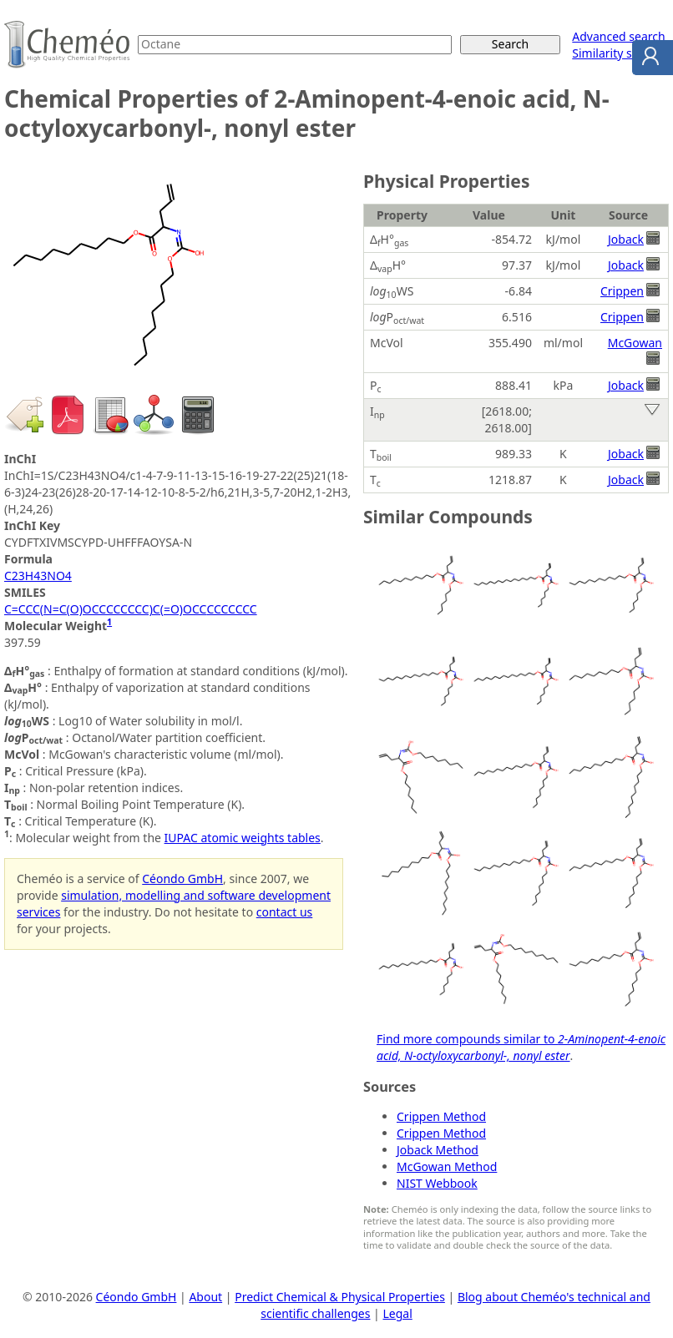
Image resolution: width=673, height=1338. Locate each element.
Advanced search (618, 36)
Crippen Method (441, 1116)
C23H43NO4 (38, 575)
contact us (284, 912)
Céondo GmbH (182, 878)
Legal (397, 1313)
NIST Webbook (437, 1183)
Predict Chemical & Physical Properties (340, 1297)
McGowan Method (447, 1166)
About (205, 1297)
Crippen (622, 291)
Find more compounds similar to (521, 1047)
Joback (626, 239)
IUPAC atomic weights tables (242, 838)
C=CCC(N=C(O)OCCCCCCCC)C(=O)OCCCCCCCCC (130, 609)
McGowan (635, 343)
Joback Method (437, 1150)
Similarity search (617, 53)
